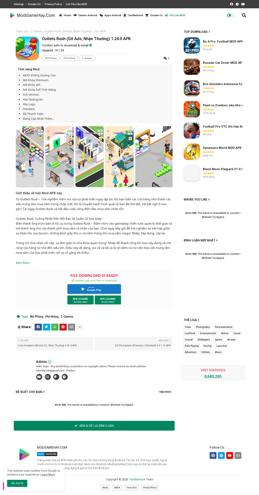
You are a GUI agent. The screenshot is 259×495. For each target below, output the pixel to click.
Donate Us (34, 4)
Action (224, 333)
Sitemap (19, 4)
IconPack (190, 333)
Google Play (94, 290)
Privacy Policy (53, 4)
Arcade (231, 339)
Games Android (85, 15)
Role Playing (191, 346)
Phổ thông (69, 58)
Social (237, 333)
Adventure (190, 352)
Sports (218, 339)
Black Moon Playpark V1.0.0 (223, 169)
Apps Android (110, 15)
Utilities (205, 352)
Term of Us (131, 487)
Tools (188, 327)
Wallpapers (204, 339)
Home (65, 15)
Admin (41, 362)
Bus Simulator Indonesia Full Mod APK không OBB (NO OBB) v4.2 (223, 84)
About (105, 487)
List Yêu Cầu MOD (76, 4)
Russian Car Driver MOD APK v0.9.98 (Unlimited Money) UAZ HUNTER (223, 63)
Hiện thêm (165, 391)
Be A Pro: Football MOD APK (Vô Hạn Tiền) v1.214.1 (223, 41)
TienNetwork (133, 15)
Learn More (47, 474)
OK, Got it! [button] (17, 483)
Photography (203, 327)
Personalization (223, 327)
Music (218, 352)
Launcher (222, 346)
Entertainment (208, 333)
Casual (189, 339)
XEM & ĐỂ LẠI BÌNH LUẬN (94, 426)
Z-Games (37, 31)
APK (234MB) (80, 299)
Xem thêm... (23, 263)
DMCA (117, 487)
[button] (244, 15)
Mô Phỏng (50, 58)
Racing (207, 346)
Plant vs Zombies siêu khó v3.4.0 (223, 105)
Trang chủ (22, 31)
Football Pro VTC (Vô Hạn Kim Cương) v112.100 (223, 126)
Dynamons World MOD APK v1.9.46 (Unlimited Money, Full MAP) (223, 148)
